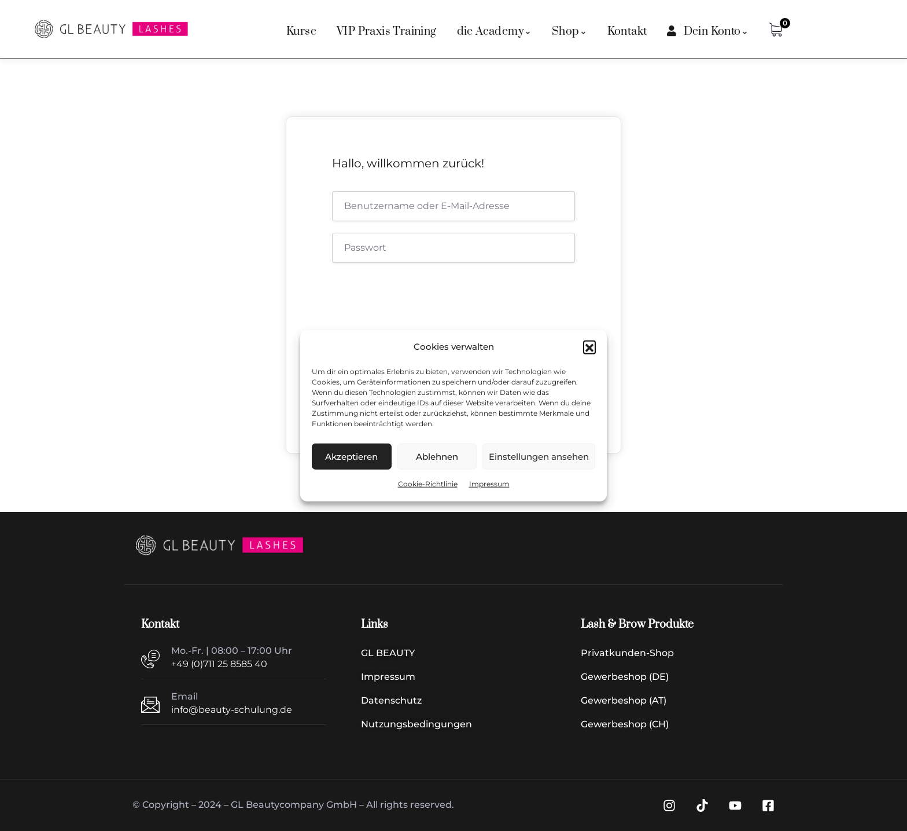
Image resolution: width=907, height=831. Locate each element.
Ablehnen (437, 456)
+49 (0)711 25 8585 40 (219, 663)
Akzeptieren (351, 456)
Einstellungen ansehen (539, 456)
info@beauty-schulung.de (231, 709)
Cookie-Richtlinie (428, 483)
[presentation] (410, 301)
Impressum (489, 483)
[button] (589, 347)
